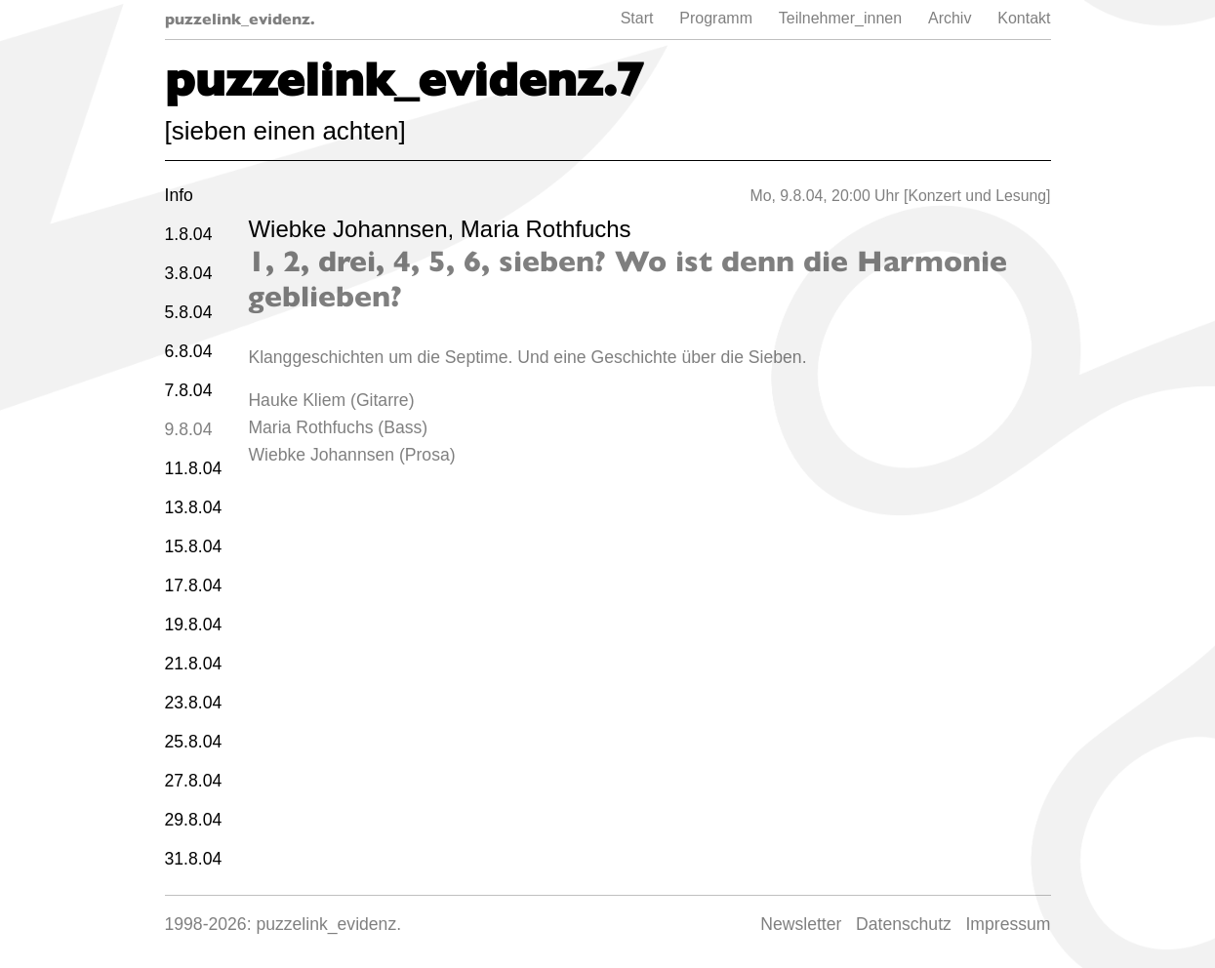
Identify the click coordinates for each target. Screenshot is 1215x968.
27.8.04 (194, 780)
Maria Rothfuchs (546, 229)
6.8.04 (189, 351)
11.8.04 (194, 468)
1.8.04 (189, 234)
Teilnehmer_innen (840, 18)
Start (637, 18)
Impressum (1007, 924)
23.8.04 (194, 702)
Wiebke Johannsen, (354, 229)
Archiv (949, 18)
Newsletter (800, 924)
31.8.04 (194, 858)
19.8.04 (194, 624)
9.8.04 (189, 429)
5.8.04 (189, 312)
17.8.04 (194, 585)
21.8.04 (194, 663)
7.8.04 (189, 390)
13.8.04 (194, 507)
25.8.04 (194, 741)
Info (179, 195)
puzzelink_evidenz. (240, 19)
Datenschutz (904, 924)
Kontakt (1023, 18)
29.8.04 (194, 819)
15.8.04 (194, 546)
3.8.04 (189, 273)
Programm (715, 18)
